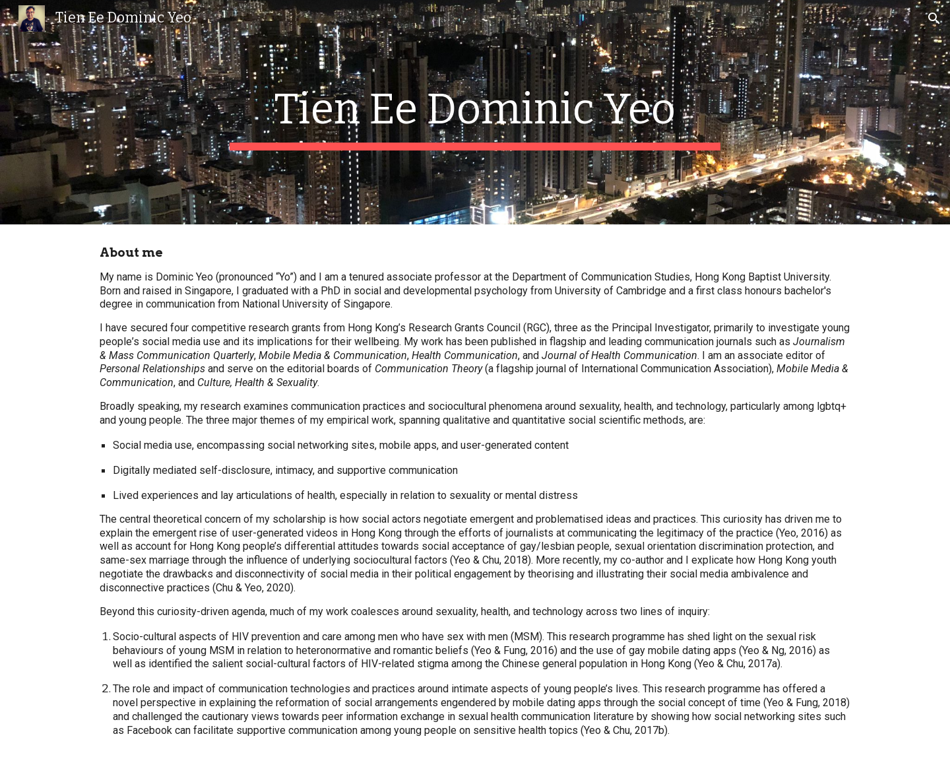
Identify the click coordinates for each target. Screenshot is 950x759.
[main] (475, 112)
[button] (934, 18)
